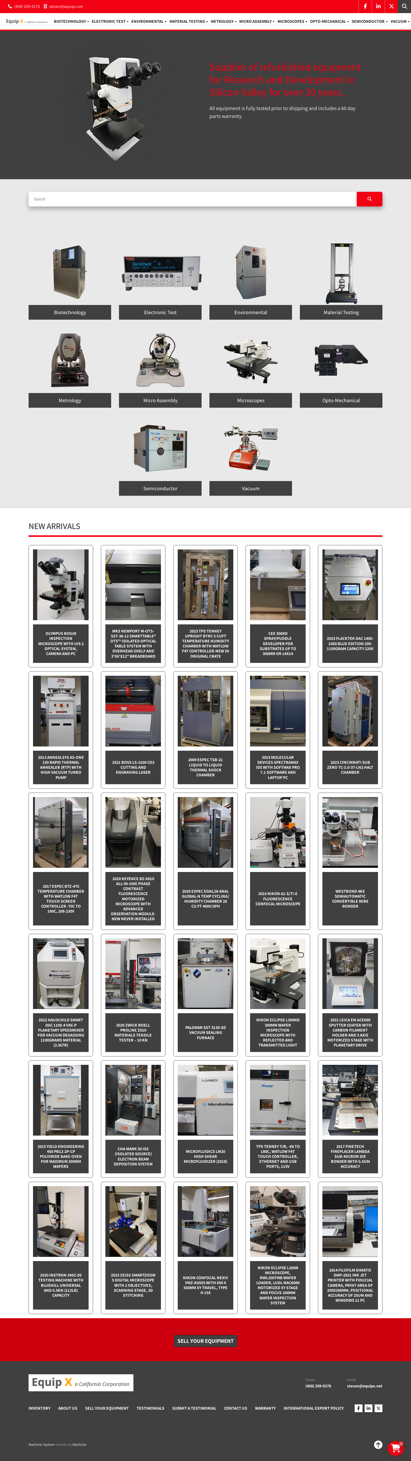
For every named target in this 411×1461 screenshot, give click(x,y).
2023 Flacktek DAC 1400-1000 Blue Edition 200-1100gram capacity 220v (350, 644)
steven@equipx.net (66, 6)
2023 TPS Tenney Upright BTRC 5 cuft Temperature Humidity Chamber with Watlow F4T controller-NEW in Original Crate (205, 644)
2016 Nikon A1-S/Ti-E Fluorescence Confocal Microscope (278, 900)
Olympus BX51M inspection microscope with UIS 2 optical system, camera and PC (61, 645)
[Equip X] (81, 1384)
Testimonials (150, 1409)
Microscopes (291, 22)
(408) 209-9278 (27, 6)
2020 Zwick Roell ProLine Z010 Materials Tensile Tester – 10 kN (133, 1033)
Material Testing (187, 22)
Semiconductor (368, 22)
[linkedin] (378, 6)
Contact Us (235, 1409)
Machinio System (42, 1445)
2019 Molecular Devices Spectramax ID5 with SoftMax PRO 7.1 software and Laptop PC (278, 769)
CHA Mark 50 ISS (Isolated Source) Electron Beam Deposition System (133, 1157)
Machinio (79, 1445)
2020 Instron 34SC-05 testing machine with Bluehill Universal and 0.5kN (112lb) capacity (60, 1286)
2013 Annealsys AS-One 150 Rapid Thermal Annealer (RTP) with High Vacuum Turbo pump (61, 769)
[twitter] (391, 6)
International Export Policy (314, 1409)
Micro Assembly (255, 22)
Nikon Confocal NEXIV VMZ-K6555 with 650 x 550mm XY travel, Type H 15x (205, 1286)
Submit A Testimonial (194, 1409)
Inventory (39, 1409)
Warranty (265, 1409)
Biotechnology (70, 22)
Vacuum (399, 22)
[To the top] (378, 1446)
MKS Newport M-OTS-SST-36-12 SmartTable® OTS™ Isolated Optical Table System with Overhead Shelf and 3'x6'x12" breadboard (133, 644)
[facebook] (365, 6)
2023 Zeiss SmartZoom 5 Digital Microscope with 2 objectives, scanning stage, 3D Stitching (133, 1286)
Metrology (222, 22)
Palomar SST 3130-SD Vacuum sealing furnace (205, 1034)
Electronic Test (109, 22)
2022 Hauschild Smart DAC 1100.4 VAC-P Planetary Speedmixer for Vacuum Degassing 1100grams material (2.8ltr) (60, 1033)
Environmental (147, 22)
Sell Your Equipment (107, 1409)
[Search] (193, 200)
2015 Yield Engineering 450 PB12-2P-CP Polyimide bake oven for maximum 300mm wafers (60, 1157)
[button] (71, 22)
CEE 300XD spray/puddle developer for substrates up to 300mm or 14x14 (278, 645)
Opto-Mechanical (328, 22)
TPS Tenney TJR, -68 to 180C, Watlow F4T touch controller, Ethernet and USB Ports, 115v (278, 1157)
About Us (67, 1409)
